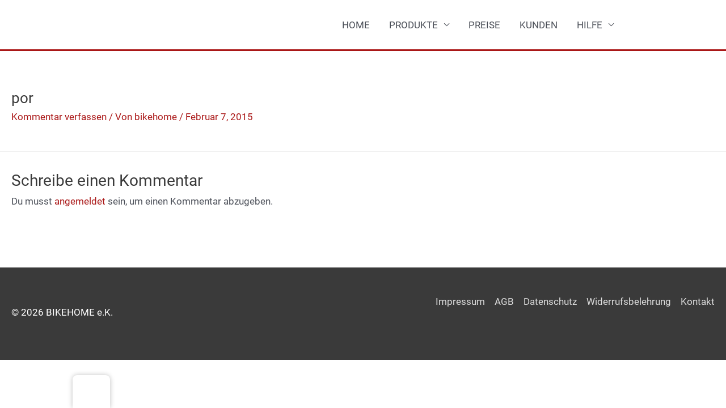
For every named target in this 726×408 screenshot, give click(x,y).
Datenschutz (550, 301)
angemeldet (79, 201)
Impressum (460, 301)
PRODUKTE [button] (413, 25)
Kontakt (698, 301)
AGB (504, 301)
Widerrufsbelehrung (628, 301)
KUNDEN (539, 25)
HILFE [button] (589, 25)
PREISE (484, 25)
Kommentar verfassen (59, 116)
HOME (356, 25)
